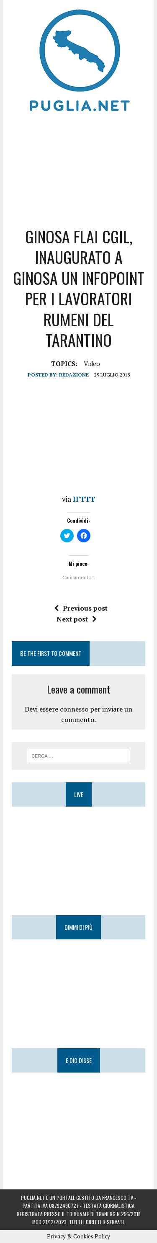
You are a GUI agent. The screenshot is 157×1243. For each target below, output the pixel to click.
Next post (77, 619)
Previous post (81, 608)
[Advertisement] (78, 167)
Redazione (74, 374)
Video (92, 363)
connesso (74, 709)
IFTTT (84, 499)
